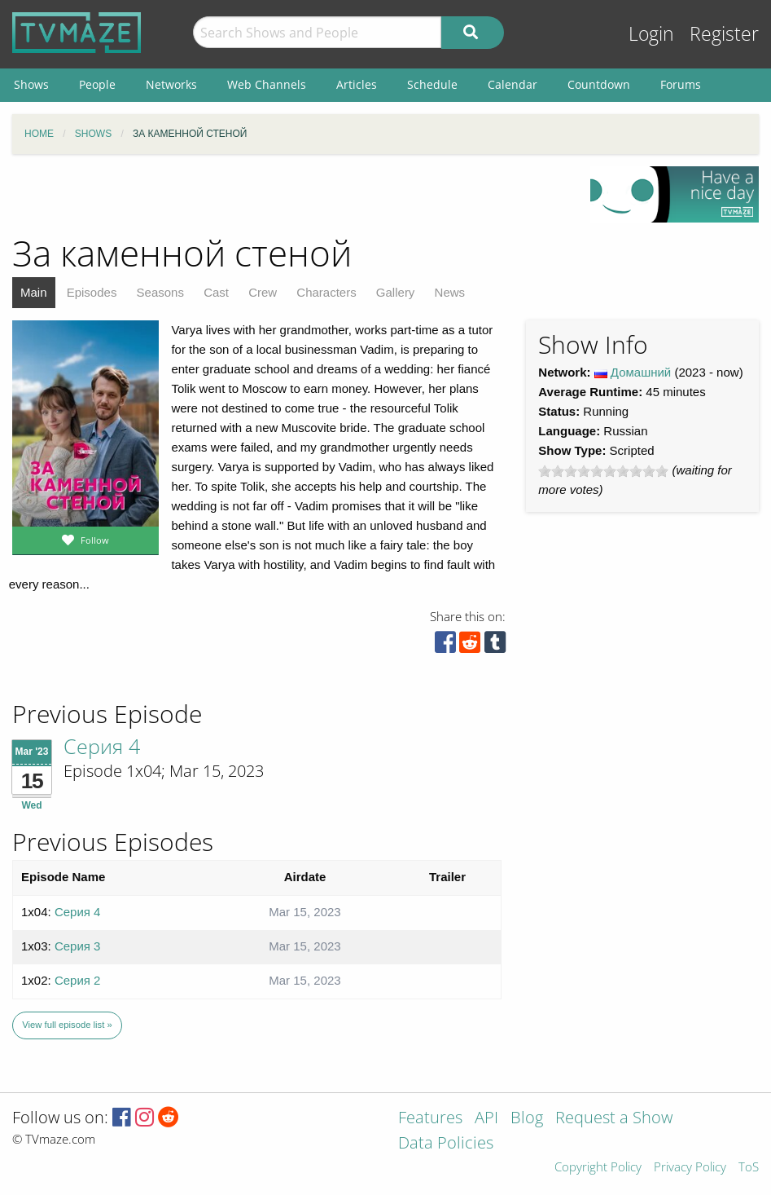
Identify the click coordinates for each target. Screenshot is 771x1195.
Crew (262, 292)
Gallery (395, 292)
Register (724, 33)
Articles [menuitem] (356, 84)
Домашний (641, 372)
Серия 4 (102, 746)
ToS (748, 1168)
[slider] (603, 471)
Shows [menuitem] (31, 84)
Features (430, 1118)
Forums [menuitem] (680, 84)
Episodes (92, 292)
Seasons (160, 292)
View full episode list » (67, 1025)
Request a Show (613, 1118)
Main (33, 292)
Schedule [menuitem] (432, 84)
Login (651, 33)
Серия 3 (78, 946)
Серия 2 (78, 980)
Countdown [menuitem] (598, 84)
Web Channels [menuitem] (266, 84)
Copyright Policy (598, 1168)
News (450, 292)
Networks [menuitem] (171, 84)
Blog (526, 1118)
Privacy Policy (690, 1168)
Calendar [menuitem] (512, 84)
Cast (216, 292)
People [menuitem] (97, 84)
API (486, 1118)
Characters (326, 292)
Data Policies (445, 1144)
